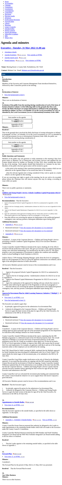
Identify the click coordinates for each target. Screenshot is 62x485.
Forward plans (9, 21)
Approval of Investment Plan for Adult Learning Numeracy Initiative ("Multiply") (31, 294)
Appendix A (13, 224)
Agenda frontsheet (15, 55)
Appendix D (14, 234)
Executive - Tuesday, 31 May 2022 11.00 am (23, 48)
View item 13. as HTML (14, 297)
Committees (9, 7)
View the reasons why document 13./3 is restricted (37, 323)
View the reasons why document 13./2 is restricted (36, 320)
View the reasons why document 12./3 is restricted (36, 228)
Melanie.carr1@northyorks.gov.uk (33, 70)
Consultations (9, 11)
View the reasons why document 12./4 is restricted (36, 231)
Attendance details (11, 52)
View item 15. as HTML (14, 456)
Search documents (11, 32)
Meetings (8, 25)
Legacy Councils (10, 27)
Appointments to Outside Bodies (18, 402)
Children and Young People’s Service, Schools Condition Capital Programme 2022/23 (31, 193)
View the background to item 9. (14, 95)
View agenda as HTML (34, 55)
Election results (10, 16)
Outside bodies (9, 29)
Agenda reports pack (15, 58)
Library (7, 23)
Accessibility (9, 3)
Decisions (8, 14)
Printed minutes (14, 60)
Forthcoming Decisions (12, 20)
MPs (6, 36)
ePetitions (8, 18)
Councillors (8, 12)
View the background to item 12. (14, 197)
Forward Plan (11, 454)
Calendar (8, 5)
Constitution (9, 9)
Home (7, 2)
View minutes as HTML (33, 60)
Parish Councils (10, 30)
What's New (9, 38)
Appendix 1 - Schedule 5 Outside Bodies (23, 420)
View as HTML (49, 420)
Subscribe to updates (11, 34)
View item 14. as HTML (14, 405)
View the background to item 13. (14, 300)
